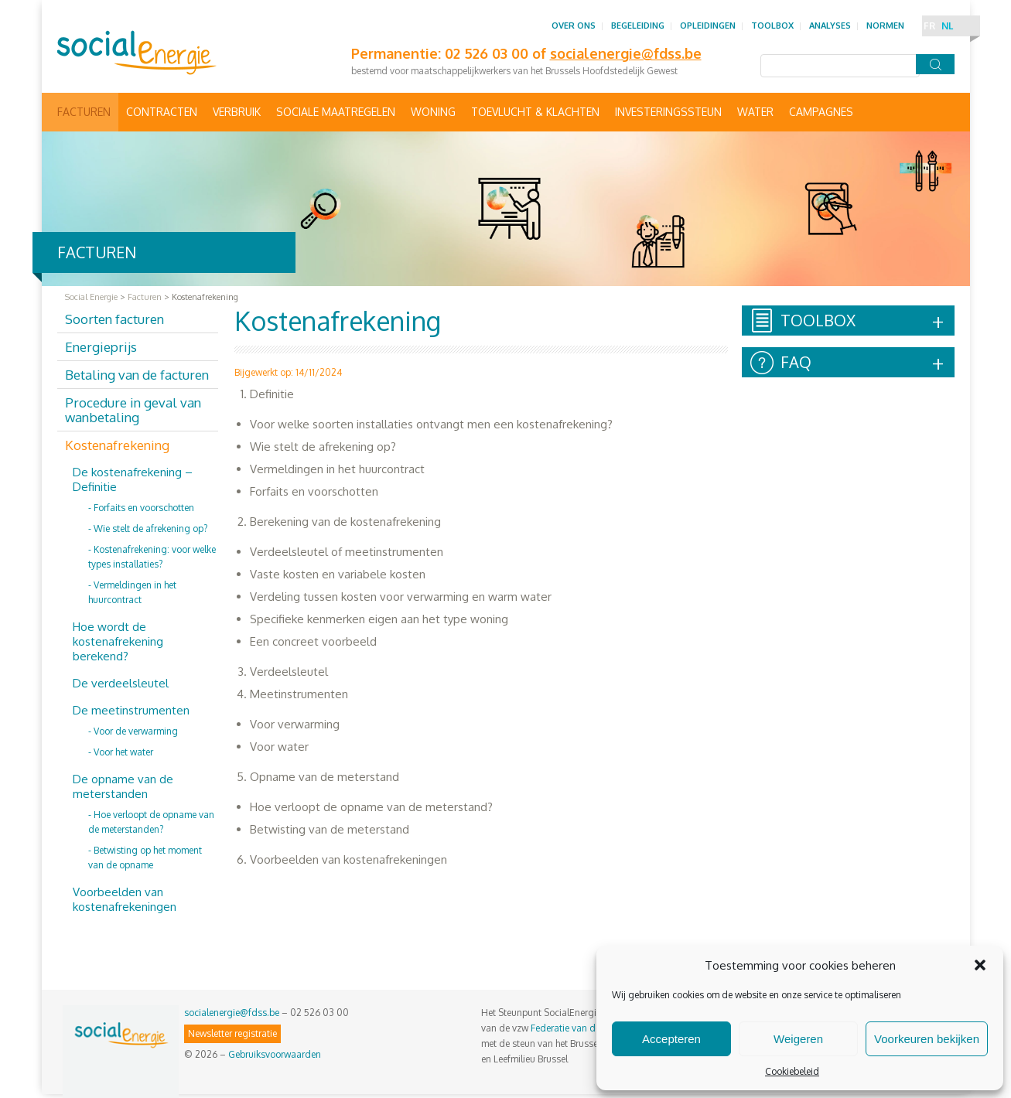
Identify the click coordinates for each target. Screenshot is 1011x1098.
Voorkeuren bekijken (926, 1038)
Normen (885, 25)
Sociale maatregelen (335, 111)
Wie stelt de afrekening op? (150, 528)
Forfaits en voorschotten (144, 507)
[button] (980, 965)
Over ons (574, 25)
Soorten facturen (114, 319)
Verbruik (237, 111)
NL (947, 26)
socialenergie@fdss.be (231, 1012)
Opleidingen (708, 25)
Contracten (161, 111)
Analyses (830, 25)
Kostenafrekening (117, 445)
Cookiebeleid (792, 1071)
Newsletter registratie (232, 1033)
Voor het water (123, 752)
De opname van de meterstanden (123, 786)
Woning (433, 111)
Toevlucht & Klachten (535, 111)
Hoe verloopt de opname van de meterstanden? (151, 822)
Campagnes (821, 111)
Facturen (84, 111)
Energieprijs (101, 347)
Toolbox (772, 25)
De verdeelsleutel (121, 683)
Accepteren (671, 1038)
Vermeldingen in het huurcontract (132, 592)
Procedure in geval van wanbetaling (133, 409)
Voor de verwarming (136, 731)
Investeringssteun (668, 111)
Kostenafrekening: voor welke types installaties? (152, 557)
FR (929, 26)
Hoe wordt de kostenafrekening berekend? (118, 641)
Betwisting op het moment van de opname (145, 857)
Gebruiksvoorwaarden (274, 1054)
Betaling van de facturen (137, 375)
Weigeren (798, 1038)
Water (755, 111)
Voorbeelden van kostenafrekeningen (124, 899)
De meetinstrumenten (131, 710)
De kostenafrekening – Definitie (133, 479)
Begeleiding (637, 25)
